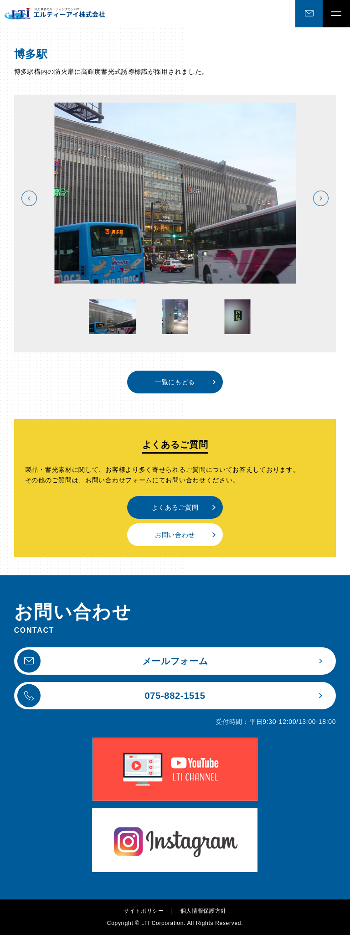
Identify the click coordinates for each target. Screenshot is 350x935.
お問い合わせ (175, 534)
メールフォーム (112, 660)
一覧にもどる (175, 382)
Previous (29, 198)
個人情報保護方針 (203, 911)
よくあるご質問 (175, 507)
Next (321, 198)
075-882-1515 (111, 695)
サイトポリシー (144, 911)
